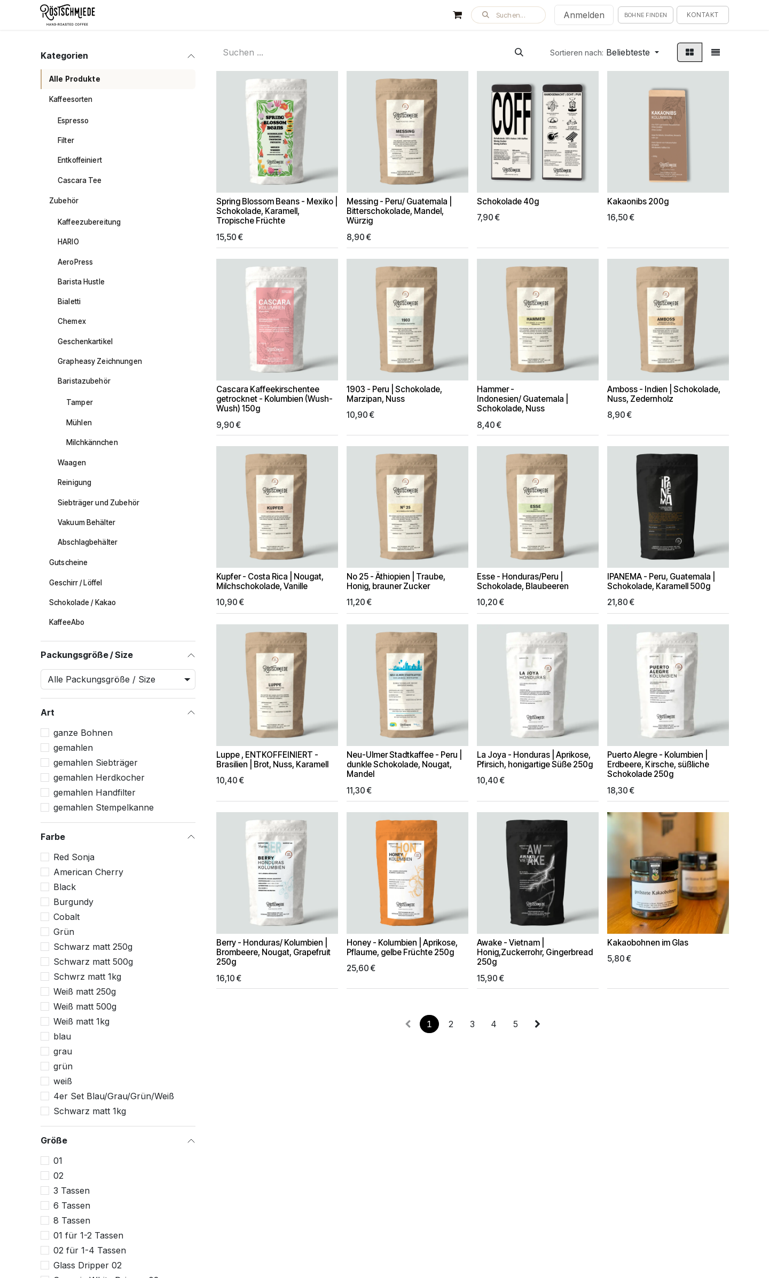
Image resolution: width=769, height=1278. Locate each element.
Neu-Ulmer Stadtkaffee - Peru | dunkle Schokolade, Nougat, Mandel (404, 764)
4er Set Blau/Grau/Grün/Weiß (113, 1096)
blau (62, 1036)
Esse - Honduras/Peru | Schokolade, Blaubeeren (523, 582)
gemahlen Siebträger (95, 762)
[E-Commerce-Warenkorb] (458, 15)
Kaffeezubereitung (89, 222)
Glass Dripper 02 (87, 1265)
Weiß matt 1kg (81, 1021)
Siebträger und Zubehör (98, 502)
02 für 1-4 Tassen (89, 1250)
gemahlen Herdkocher (99, 777)
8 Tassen (71, 1220)
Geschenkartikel (85, 341)
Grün (63, 931)
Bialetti (69, 301)
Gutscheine (68, 562)
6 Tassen (71, 1205)
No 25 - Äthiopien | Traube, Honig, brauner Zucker (396, 582)
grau (62, 1051)
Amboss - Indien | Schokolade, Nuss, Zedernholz (663, 394)
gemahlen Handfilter (94, 792)
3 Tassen (71, 1190)
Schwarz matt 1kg (89, 1111)
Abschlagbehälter (87, 542)
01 (57, 1160)
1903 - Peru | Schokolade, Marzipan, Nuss (394, 394)
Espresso (73, 120)
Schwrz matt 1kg (87, 976)
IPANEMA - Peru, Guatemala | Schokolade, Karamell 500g (661, 582)
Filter (66, 140)
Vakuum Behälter (86, 522)
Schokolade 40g (508, 201)
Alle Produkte (74, 79)
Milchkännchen (92, 442)
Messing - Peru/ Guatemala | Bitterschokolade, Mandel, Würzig (399, 211)
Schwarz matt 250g (92, 946)
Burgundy (73, 901)
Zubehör (64, 200)
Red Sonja (74, 857)
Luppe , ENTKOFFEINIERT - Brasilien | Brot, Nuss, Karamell (272, 759)
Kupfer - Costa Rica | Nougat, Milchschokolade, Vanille (270, 582)
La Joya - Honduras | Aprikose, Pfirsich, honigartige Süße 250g (535, 759)
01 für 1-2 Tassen (88, 1235)
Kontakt (703, 15)
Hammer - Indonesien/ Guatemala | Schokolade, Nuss (522, 399)
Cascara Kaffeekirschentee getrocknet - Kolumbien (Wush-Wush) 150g (274, 399)
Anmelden (584, 15)
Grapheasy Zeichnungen (100, 361)
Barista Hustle (81, 281)
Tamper (79, 402)
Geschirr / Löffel (75, 582)
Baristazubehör (84, 381)
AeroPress (75, 262)
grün (63, 1066)
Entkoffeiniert (80, 160)
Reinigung (74, 482)
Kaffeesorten (71, 99)
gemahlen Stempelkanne (103, 807)
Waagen (72, 462)
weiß (62, 1081)
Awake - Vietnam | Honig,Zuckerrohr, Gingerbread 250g (535, 952)
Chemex (72, 321)
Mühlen (79, 422)
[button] (508, 14)
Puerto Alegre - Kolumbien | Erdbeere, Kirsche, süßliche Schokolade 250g (658, 764)
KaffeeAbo (66, 622)
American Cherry (88, 872)
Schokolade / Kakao (82, 602)
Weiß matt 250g (84, 991)
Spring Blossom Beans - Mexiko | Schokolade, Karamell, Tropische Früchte (277, 211)
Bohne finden (646, 15)
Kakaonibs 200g (638, 201)
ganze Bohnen (83, 732)
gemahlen (73, 747)
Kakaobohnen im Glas (647, 943)
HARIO (68, 241)
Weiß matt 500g (84, 1006)
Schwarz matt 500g (93, 961)
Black (64, 887)
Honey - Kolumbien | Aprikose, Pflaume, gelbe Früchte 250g (402, 947)
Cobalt (66, 916)
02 (58, 1175)
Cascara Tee (80, 180)
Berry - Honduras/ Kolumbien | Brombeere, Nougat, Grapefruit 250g (273, 952)
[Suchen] (519, 52)
